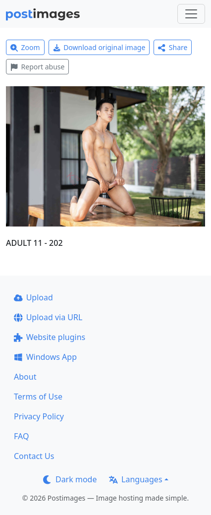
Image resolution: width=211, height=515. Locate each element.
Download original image (99, 47)
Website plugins (49, 337)
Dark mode (70, 479)
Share (172, 47)
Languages (135, 479)
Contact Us (34, 456)
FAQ (21, 436)
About (25, 376)
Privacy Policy (39, 416)
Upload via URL (48, 317)
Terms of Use (38, 396)
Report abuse (37, 66)
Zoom (25, 47)
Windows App (45, 356)
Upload (33, 297)
